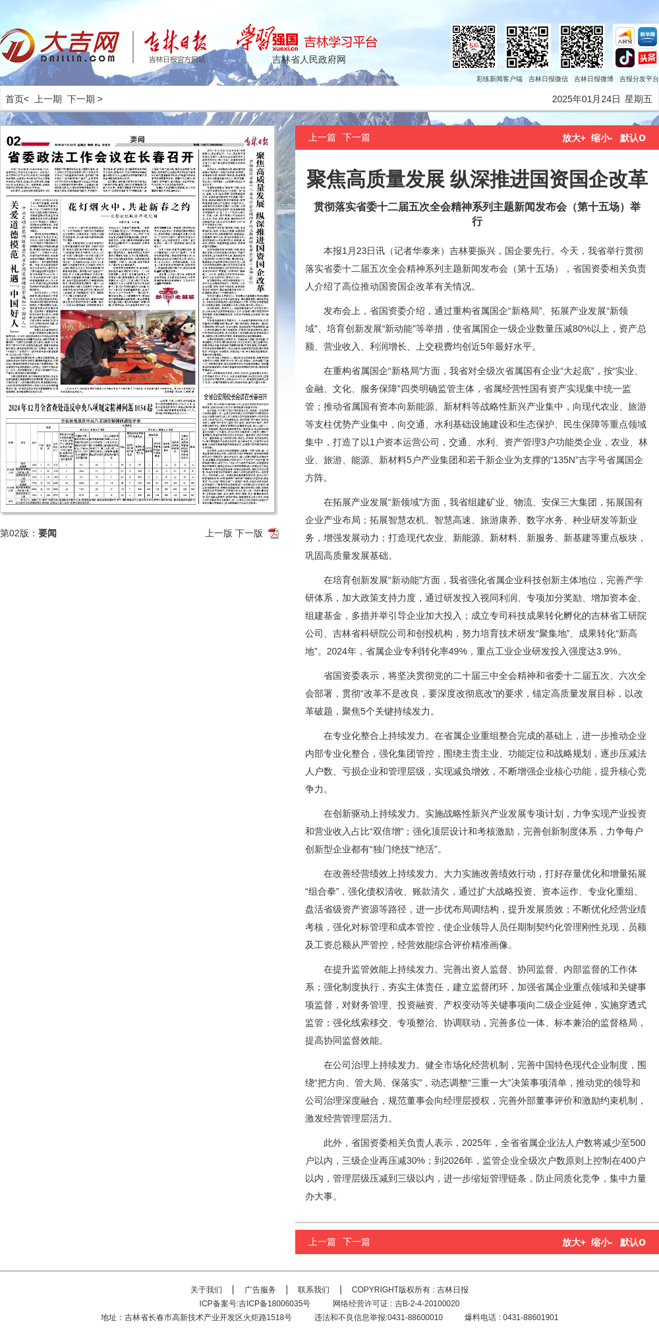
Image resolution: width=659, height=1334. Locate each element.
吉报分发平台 (639, 78)
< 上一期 (43, 99)
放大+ (574, 138)
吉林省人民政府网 (309, 59)
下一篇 (356, 137)
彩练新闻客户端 (499, 78)
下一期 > (85, 99)
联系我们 (314, 1289)
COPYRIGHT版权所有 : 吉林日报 (410, 1289)
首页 (12, 99)
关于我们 (206, 1289)
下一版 (249, 533)
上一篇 (322, 137)
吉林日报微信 (548, 78)
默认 (633, 138)
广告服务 (260, 1289)
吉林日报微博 (594, 78)
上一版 (219, 533)
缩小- (602, 138)
